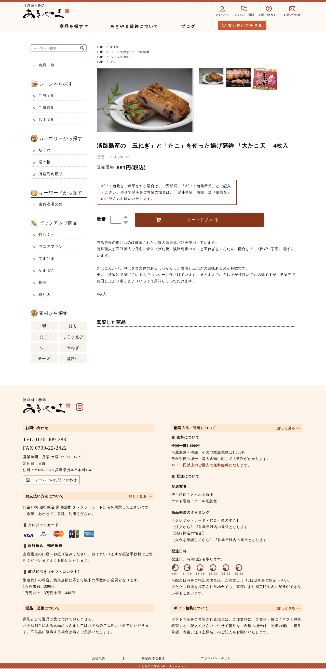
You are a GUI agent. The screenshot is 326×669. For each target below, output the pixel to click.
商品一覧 (46, 65)
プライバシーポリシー (217, 659)
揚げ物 (114, 46)
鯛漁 (42, 282)
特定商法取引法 (151, 659)
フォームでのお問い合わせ (51, 480)
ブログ (188, 26)
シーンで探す (120, 51)
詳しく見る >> (140, 496)
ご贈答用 (46, 108)
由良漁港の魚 (50, 204)
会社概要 (97, 659)
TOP (100, 46)
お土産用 (46, 120)
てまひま (46, 258)
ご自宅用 (143, 51)
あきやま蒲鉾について (134, 26)
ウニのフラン (50, 247)
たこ (114, 61)
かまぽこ (46, 270)
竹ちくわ (46, 235)
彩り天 (44, 294)
